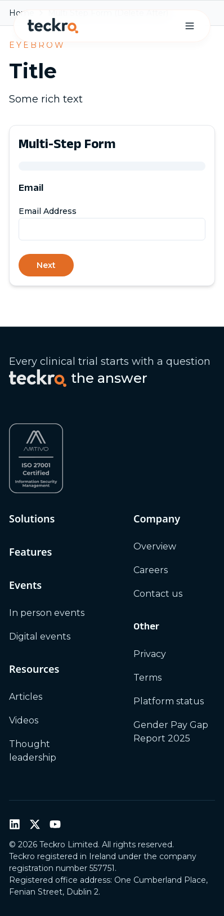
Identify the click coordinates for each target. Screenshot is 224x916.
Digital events (39, 636)
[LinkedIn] (14, 824)
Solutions (32, 518)
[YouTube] (55, 824)
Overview (154, 546)
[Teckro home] (53, 26)
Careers (150, 570)
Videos (23, 720)
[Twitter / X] (35, 824)
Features (30, 551)
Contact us (157, 593)
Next (46, 265)
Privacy (149, 654)
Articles (25, 696)
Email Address (48, 211)
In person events (46, 612)
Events (25, 585)
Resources (34, 669)
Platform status (168, 701)
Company (156, 518)
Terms (147, 677)
